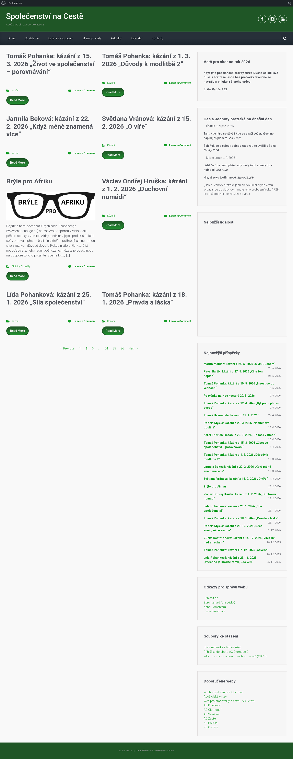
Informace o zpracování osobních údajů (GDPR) (235, 656)
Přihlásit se (211, 598)
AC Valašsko (212, 714)
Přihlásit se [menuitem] (15, 3)
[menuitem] (3, 3)
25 (114, 348)
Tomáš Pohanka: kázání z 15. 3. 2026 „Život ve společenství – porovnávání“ (50, 64)
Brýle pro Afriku (29, 181)
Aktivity (16, 266)
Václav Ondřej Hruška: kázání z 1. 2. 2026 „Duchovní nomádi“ (144, 189)
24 (106, 348)
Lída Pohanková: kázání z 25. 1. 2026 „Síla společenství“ (48, 298)
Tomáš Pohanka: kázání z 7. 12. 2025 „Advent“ (236, 550)
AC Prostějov (212, 705)
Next (131, 348)
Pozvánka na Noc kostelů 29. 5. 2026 (229, 396)
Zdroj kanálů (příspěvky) (219, 602)
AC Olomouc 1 (213, 710)
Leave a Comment (84, 90)
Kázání (15, 90)
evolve (122, 750)
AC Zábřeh (210, 718)
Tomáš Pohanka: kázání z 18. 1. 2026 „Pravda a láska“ (144, 298)
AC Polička (211, 723)
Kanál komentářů (215, 607)
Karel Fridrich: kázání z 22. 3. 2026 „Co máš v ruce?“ (240, 435)
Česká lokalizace (214, 611)
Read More (17, 100)
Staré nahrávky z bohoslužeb (222, 647)
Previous (69, 348)
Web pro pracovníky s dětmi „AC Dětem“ (229, 701)
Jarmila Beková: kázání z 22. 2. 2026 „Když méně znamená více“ (49, 126)
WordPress (168, 750)
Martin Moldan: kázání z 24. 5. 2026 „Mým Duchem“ (239, 364)
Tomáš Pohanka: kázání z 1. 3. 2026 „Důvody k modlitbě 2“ (146, 60)
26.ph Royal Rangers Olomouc (224, 692)
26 (122, 348)
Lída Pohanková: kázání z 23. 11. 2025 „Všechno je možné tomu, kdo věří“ (230, 560)
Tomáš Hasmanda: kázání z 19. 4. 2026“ (231, 415)
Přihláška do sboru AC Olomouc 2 (226, 652)
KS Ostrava (211, 727)
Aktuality (25, 266)
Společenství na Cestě (44, 16)
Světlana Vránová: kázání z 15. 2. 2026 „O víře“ (146, 122)
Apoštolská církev (215, 696)
